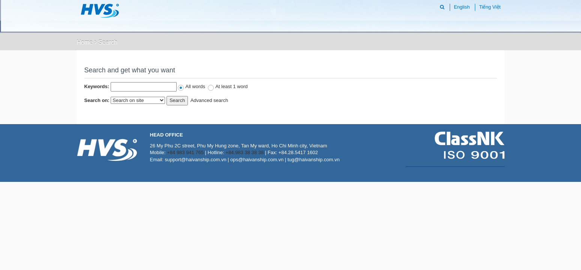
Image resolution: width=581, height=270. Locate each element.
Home (85, 42)
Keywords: (96, 86)
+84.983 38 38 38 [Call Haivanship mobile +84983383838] (244, 152)
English (462, 7)
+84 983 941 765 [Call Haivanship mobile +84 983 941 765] (185, 152)
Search (107, 42)
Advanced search (209, 100)
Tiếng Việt (489, 7)
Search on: (97, 100)
